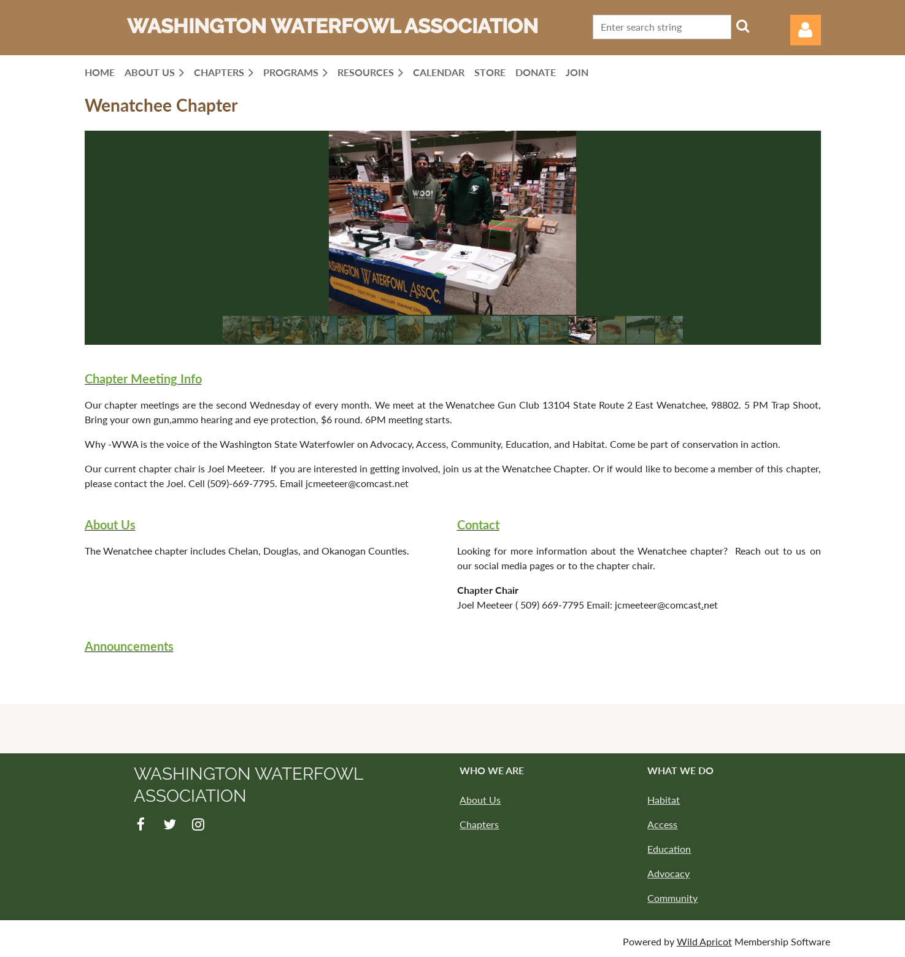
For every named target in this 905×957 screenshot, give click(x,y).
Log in (805, 30)
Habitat (663, 799)
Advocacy (668, 873)
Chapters (479, 824)
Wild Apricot (704, 941)
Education (669, 849)
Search (743, 26)
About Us (480, 799)
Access (662, 824)
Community (672, 898)
